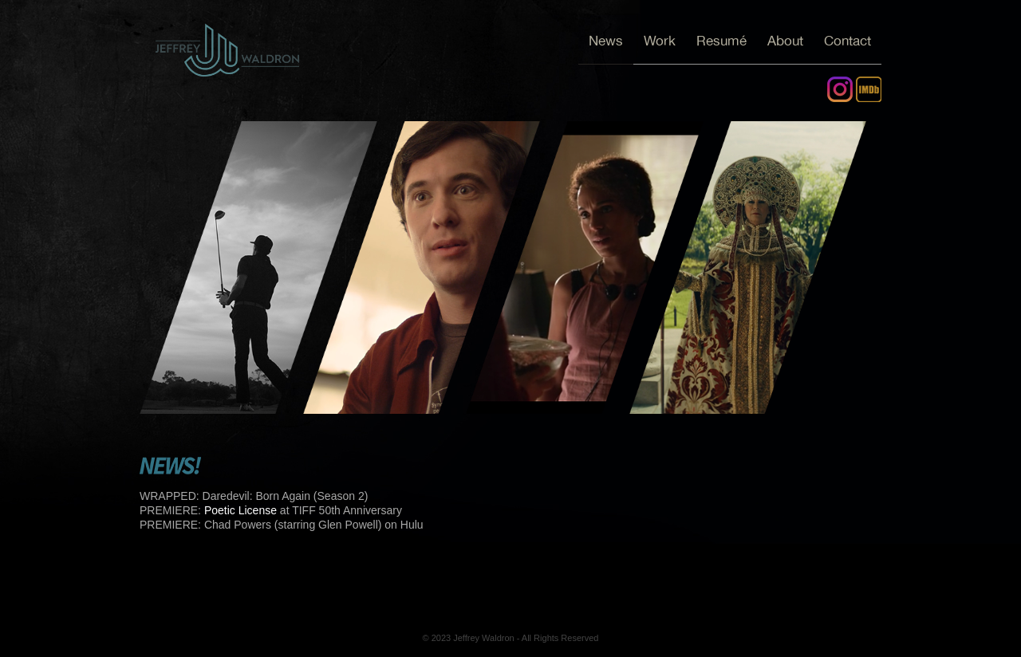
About (785, 41)
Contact (847, 41)
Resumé (721, 41)
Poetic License (240, 510)
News (606, 41)
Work (660, 41)
